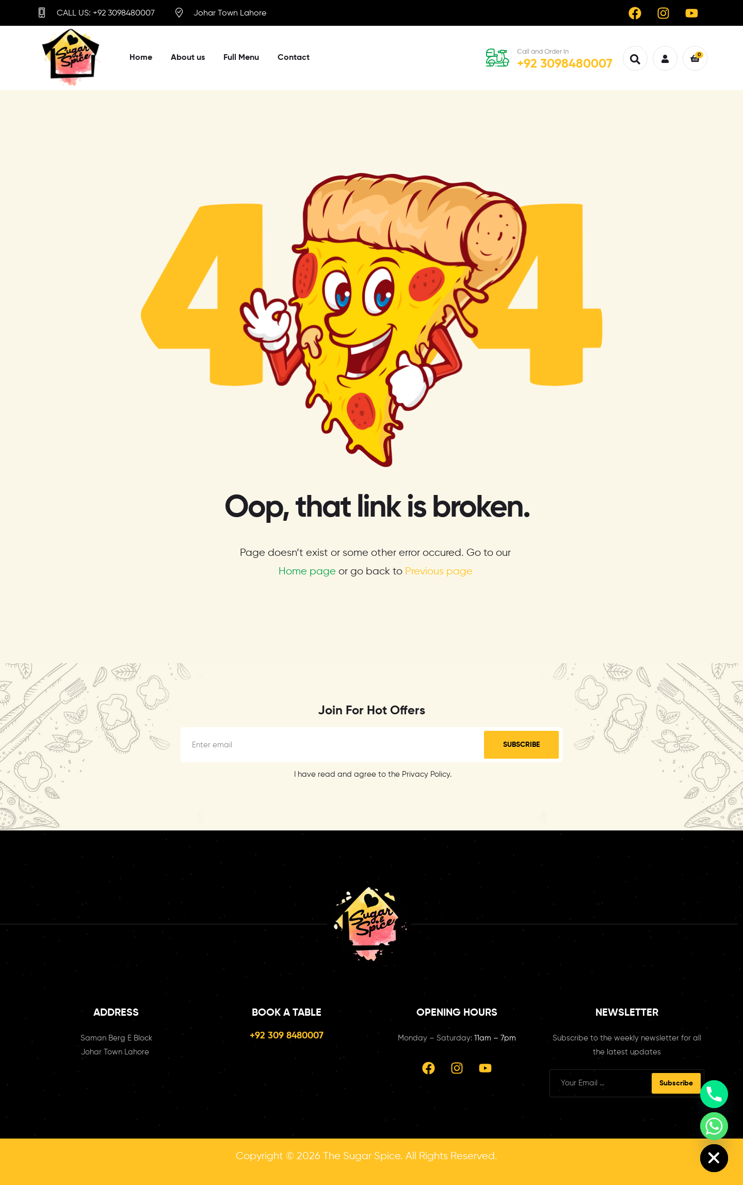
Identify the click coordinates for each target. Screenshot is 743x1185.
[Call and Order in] (497, 57)
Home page (307, 571)
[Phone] (714, 1094)
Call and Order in (543, 52)
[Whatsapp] (714, 1126)
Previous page (439, 571)
